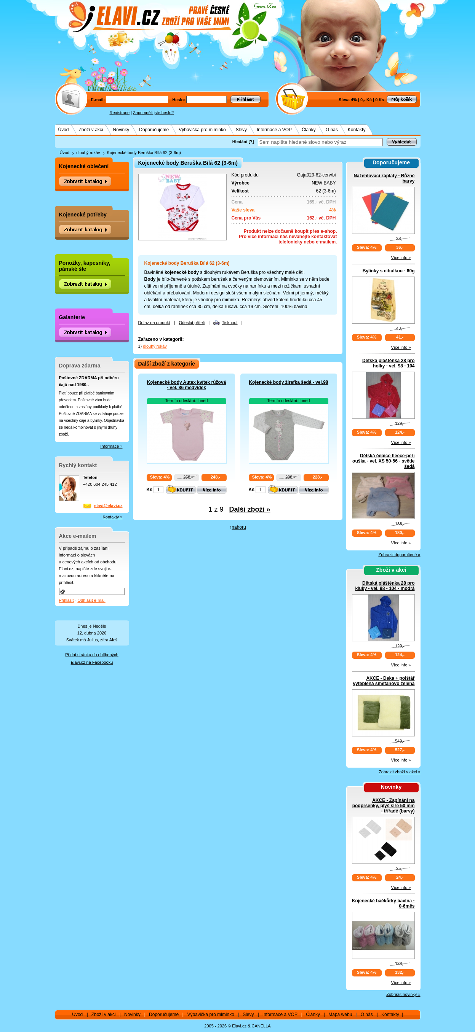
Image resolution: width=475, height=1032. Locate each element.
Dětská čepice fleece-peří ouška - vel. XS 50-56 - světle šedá (383, 461)
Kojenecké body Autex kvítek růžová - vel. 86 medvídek (186, 385)
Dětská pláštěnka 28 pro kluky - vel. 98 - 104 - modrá (384, 585)
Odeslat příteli (192, 322)
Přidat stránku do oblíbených (91, 654)
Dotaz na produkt (154, 322)
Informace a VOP (274, 129)
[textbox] (320, 142)
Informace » (111, 446)
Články (309, 129)
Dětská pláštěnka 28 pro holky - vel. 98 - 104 (388, 363)
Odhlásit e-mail (91, 600)
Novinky (121, 129)
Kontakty (357, 129)
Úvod (63, 129)
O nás (332, 129)
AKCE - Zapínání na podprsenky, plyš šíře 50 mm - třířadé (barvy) (383, 806)
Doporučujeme (154, 129)
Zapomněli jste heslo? (153, 112)
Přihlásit (66, 600)
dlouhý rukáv (88, 152)
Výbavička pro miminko (202, 129)
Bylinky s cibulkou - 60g (389, 271)
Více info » (401, 257)
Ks (149, 489)
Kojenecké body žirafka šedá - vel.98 (288, 382)
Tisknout (229, 322)
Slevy (241, 129)
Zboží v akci (91, 129)
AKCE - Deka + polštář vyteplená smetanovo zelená (383, 681)
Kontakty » (113, 517)
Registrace (120, 112)
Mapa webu (340, 1014)
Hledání (240, 141)
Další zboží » (249, 509)
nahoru (239, 527)
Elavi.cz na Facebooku (92, 662)
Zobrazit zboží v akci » (399, 772)
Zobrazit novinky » (403, 994)
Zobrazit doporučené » (399, 554)
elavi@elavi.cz (108, 505)
